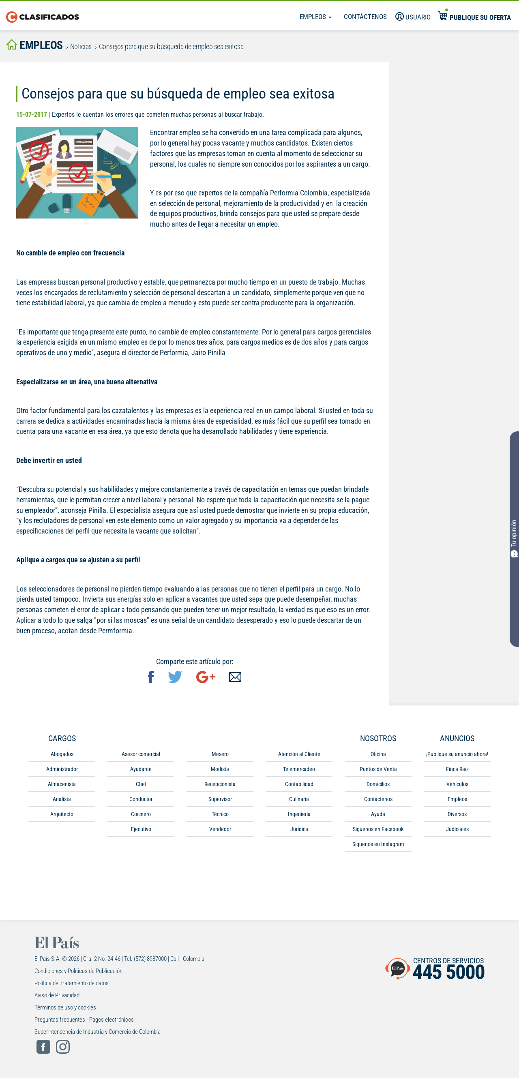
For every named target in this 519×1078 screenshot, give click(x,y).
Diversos (457, 814)
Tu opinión (514, 538)
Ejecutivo (141, 829)
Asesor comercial (141, 754)
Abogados (62, 754)
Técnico (220, 814)
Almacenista (62, 784)
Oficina (378, 754)
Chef (141, 784)
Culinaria (299, 799)
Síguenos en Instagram (378, 844)
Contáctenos (365, 17)
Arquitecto (61, 814)
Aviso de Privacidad (56, 995)
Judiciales (457, 829)
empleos (34, 45)
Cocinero (141, 814)
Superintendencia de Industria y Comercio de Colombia (97, 1031)
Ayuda (378, 814)
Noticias (81, 46)
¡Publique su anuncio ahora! (457, 754)
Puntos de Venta (378, 769)
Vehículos (457, 784)
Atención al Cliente (299, 754)
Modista (220, 769)
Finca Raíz (457, 769)
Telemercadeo (299, 769)
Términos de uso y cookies (65, 1007)
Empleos (316, 17)
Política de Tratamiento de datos (71, 983)
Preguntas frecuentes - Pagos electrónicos (84, 1019)
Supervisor (220, 799)
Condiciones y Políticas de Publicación (78, 971)
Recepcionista (220, 784)
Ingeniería (299, 814)
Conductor (140, 799)
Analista (62, 799)
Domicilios (378, 784)
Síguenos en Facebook (378, 829)
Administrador (62, 769)
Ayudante (141, 769)
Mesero (220, 754)
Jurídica (299, 829)
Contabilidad (299, 784)
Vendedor (220, 829)
